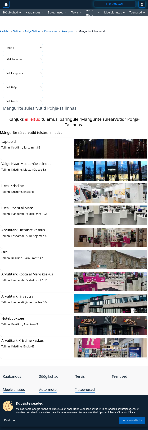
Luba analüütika (132, 420)
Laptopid (8, 141)
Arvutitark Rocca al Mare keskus (27, 274)
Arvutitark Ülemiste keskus (23, 230)
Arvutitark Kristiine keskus (22, 340)
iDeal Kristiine (12, 185)
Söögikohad (48, 376)
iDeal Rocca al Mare (17, 208)
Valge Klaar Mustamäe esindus (26, 163)
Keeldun (9, 420)
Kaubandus (50, 31)
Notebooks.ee (12, 318)
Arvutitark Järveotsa (17, 296)
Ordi (4, 252)
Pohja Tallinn (32, 31)
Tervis (80, 376)
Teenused (119, 376)
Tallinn (17, 31)
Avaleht (4, 31)
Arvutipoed (67, 31)
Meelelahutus (14, 389)
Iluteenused (85, 389)
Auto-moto (48, 389)
